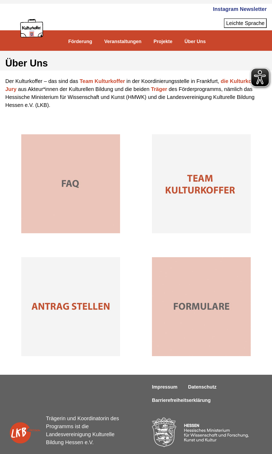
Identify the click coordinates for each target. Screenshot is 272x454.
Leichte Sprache (245, 23)
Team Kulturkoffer (102, 81)
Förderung (80, 41)
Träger (159, 89)
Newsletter (253, 9)
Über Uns (195, 41)
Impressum (164, 387)
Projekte (163, 41)
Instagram (226, 9)
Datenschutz (202, 387)
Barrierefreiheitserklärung (181, 400)
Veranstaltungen (122, 41)
